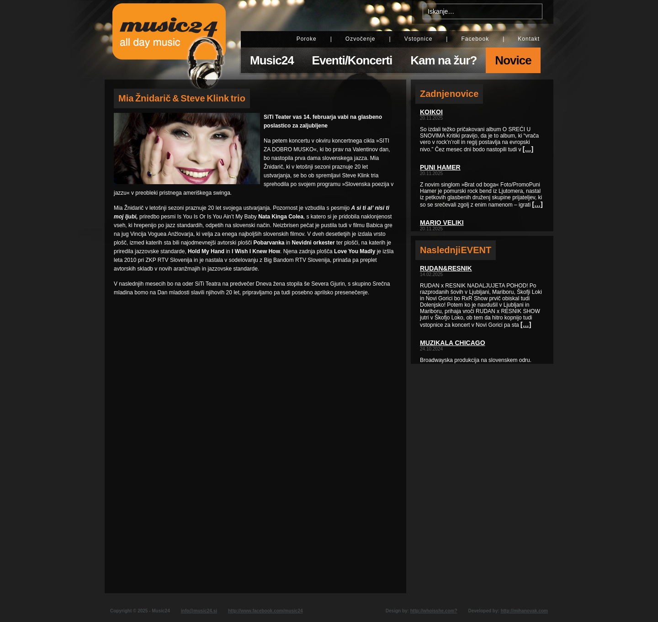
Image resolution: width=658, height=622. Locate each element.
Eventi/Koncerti (352, 60)
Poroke (307, 39)
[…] (528, 149)
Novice (513, 60)
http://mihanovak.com (524, 610)
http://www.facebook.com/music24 (265, 610)
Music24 (272, 60)
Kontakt (529, 39)
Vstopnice (418, 39)
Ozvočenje (360, 39)
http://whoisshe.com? (433, 610)
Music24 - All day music (169, 40)
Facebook (475, 39)
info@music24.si (199, 610)
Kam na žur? (443, 60)
